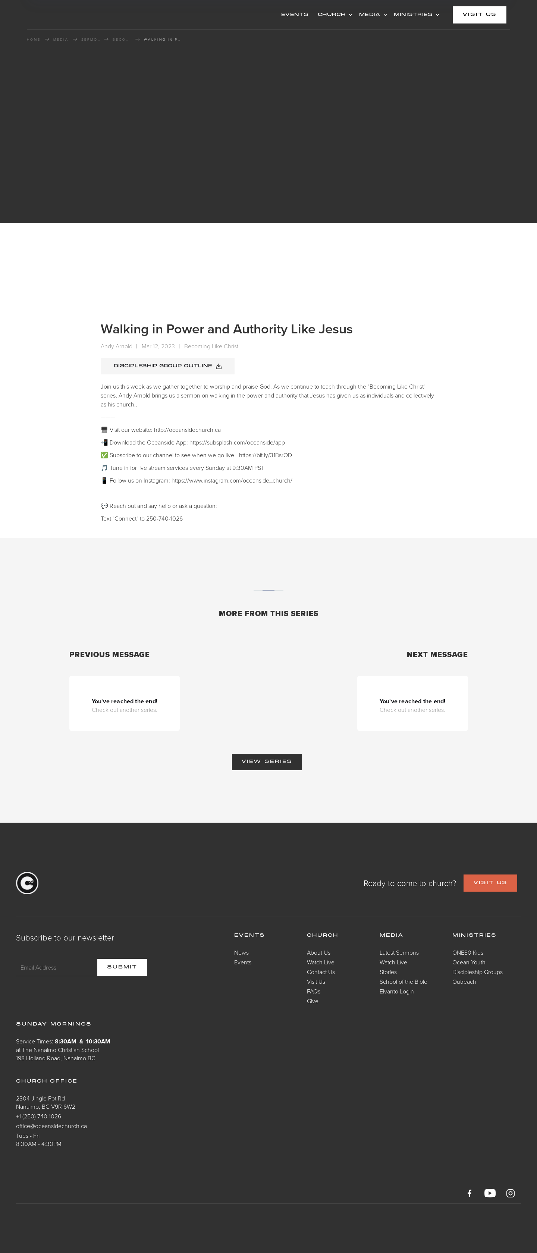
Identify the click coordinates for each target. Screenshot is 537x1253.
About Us (318, 952)
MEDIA (370, 15)
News (241, 952)
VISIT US (490, 883)
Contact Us (321, 972)
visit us (479, 15)
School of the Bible (403, 981)
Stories (388, 972)
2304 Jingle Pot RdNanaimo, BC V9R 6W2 (45, 1102)
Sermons (90, 39)
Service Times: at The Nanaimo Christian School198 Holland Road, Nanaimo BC (63, 1049)
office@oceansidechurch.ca (51, 1126)
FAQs (313, 991)
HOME (34, 39)
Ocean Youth (469, 962)
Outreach (464, 981)
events (295, 15)
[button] (334, 15)
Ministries (474, 935)
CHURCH (332, 15)
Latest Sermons (399, 952)
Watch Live (321, 962)
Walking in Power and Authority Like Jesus (162, 39)
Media (392, 935)
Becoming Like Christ (122, 39)
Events (242, 962)
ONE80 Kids (467, 952)
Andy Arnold (116, 346)
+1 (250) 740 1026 (38, 1116)
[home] (86, 14)
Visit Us (316, 981)
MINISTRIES (413, 15)
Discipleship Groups (477, 972)
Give (312, 1001)
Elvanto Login (397, 991)
